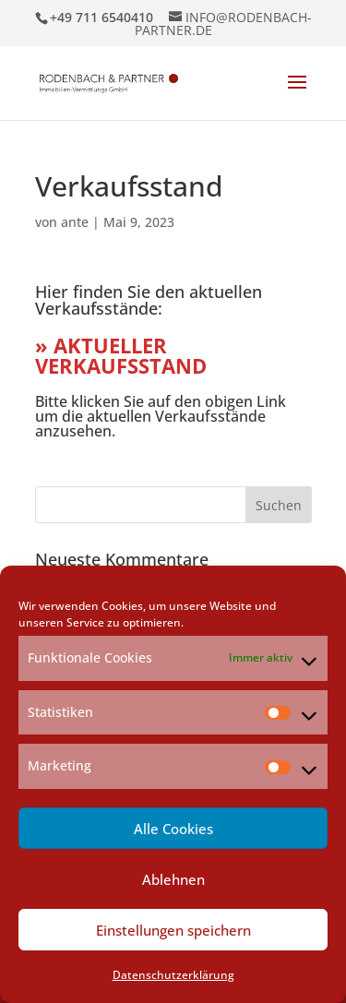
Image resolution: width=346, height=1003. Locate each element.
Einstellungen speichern (173, 930)
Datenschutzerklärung (173, 975)
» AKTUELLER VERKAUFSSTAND (121, 355)
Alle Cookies (173, 828)
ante (75, 222)
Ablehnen (173, 879)
